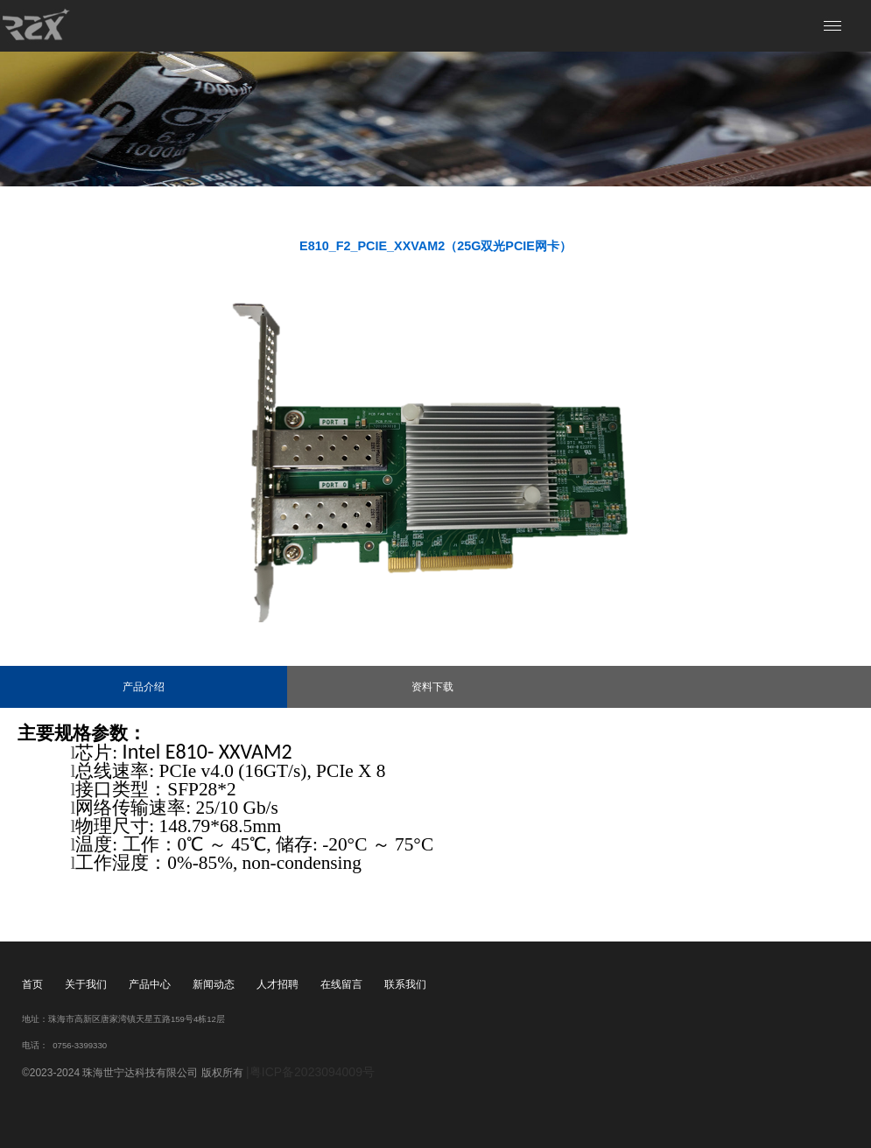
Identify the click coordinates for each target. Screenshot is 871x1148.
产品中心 (150, 984)
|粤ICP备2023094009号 (310, 1072)
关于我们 (86, 984)
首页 (32, 984)
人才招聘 (277, 984)
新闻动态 (214, 984)
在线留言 (341, 984)
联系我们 (405, 984)
